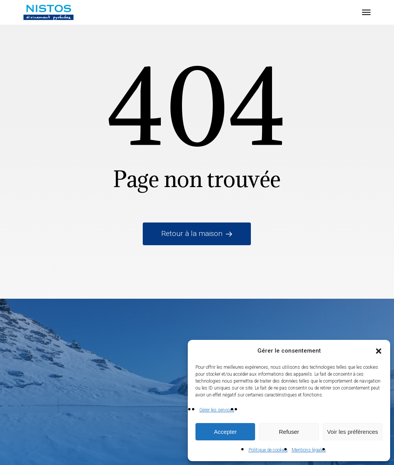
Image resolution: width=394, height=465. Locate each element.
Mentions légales (309, 450)
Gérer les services (216, 410)
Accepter (225, 431)
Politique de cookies (268, 450)
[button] (378, 351)
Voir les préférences (352, 431)
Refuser (289, 431)
